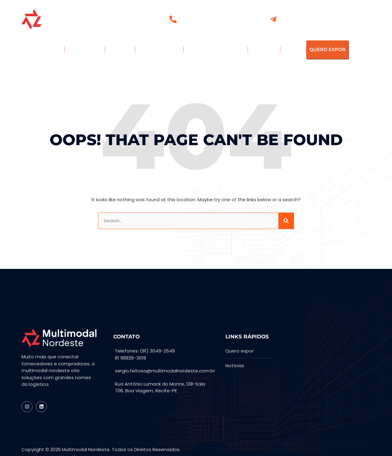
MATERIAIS (264, 49)
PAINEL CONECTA (159, 49)
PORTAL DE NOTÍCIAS (216, 50)
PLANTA (293, 49)
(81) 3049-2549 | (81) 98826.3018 (213, 20)
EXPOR (120, 50)
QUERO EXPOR (327, 49)
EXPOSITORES (85, 49)
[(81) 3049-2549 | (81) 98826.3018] (173, 19)
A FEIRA (49, 50)
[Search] (286, 221)
